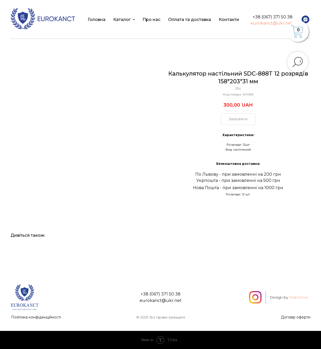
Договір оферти (295, 317)
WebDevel (298, 297)
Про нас (151, 19)
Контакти (229, 19)
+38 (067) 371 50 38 (273, 16)
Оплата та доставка (189, 19)
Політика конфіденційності (36, 317)
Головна (97, 19)
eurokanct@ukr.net (272, 23)
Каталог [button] (122, 19)
